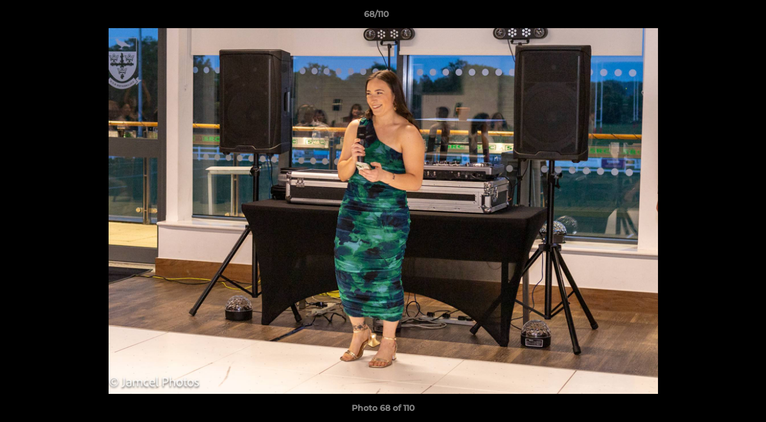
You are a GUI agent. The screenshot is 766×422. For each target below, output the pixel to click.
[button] (717, 17)
